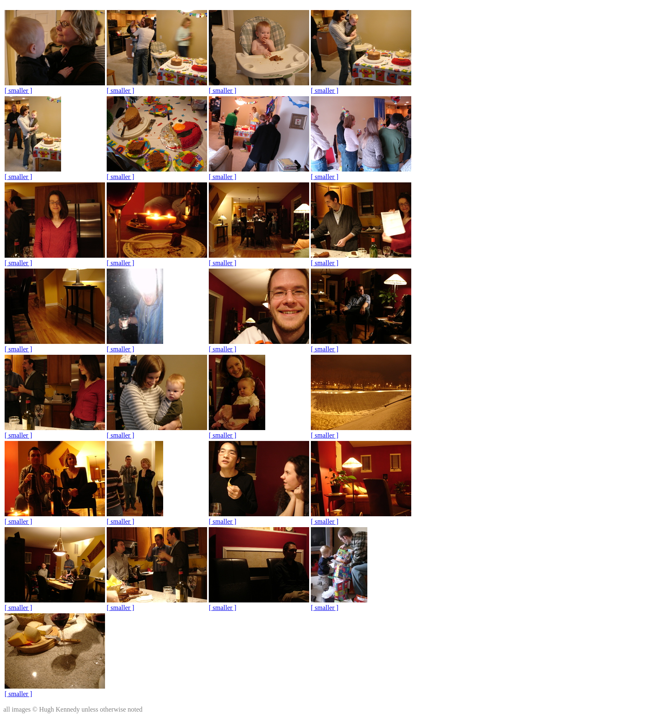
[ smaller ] (18, 90)
